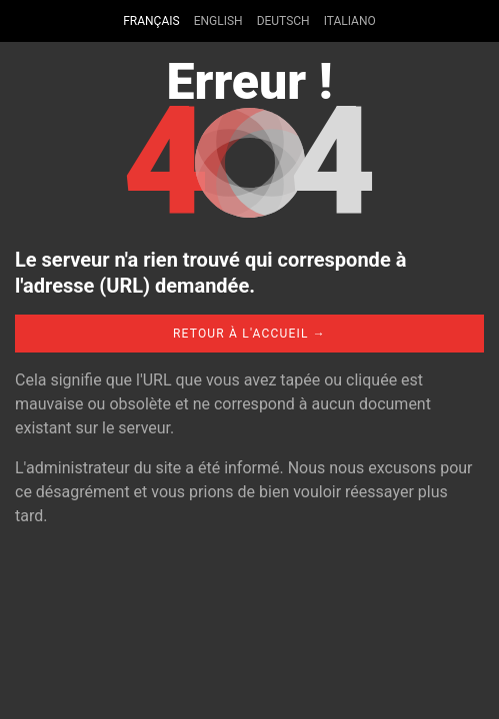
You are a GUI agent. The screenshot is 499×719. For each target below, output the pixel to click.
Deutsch (283, 21)
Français (151, 21)
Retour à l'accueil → (249, 334)
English (218, 21)
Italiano (350, 21)
